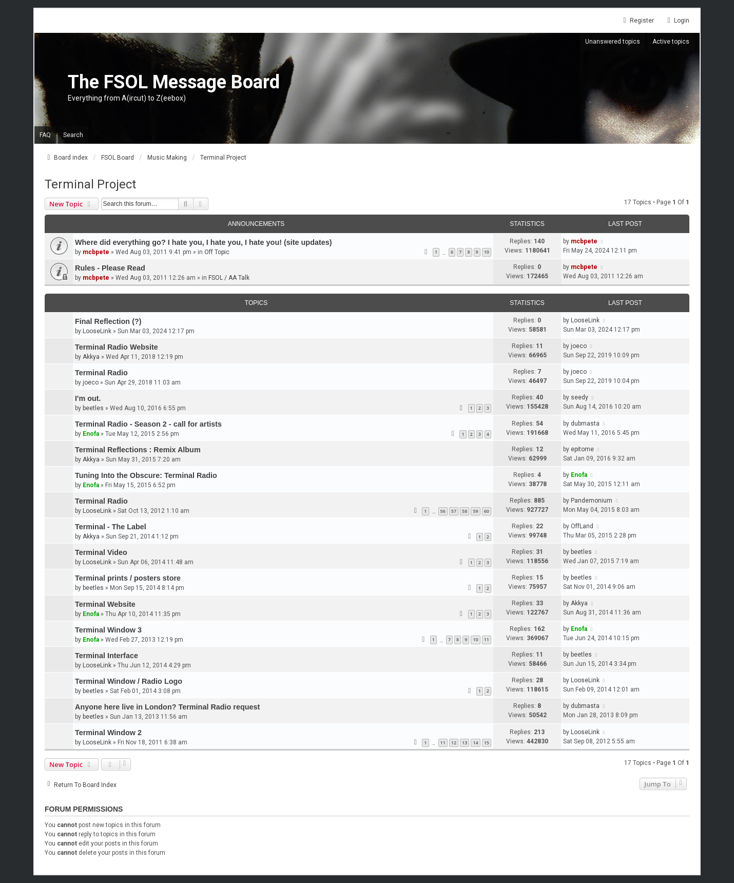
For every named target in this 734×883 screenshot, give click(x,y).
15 (486, 742)
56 (443, 511)
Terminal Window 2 (108, 732)
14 (475, 742)
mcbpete (96, 252)
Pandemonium (591, 500)
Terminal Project (90, 184)
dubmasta (585, 423)
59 (475, 511)
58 (464, 511)
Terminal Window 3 (108, 630)
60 (486, 511)
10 (486, 251)
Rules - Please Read (110, 268)
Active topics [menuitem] (670, 41)
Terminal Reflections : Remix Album (138, 450)
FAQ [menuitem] (45, 135)
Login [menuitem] (677, 20)
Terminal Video (101, 552)
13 (464, 742)
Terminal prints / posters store (128, 578)
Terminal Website (105, 604)
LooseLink (97, 331)
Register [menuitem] (637, 20)
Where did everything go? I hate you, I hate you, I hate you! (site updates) (203, 242)
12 (453, 742)
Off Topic (216, 252)
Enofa (91, 433)
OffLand (582, 526)
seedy (579, 397)
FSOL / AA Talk (228, 277)
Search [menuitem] (73, 135)
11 (486, 639)
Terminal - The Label (110, 527)
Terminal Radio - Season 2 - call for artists (148, 424)
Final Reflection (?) (108, 321)
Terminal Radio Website (116, 347)
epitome (582, 449)
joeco (579, 346)
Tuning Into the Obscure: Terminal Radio (146, 475)
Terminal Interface (106, 655)
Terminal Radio (101, 373)
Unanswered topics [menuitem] (612, 41)
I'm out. (88, 398)
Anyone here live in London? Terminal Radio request (167, 707)
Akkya (91, 356)
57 (453, 511)
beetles (93, 408)
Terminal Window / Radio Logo (128, 681)
